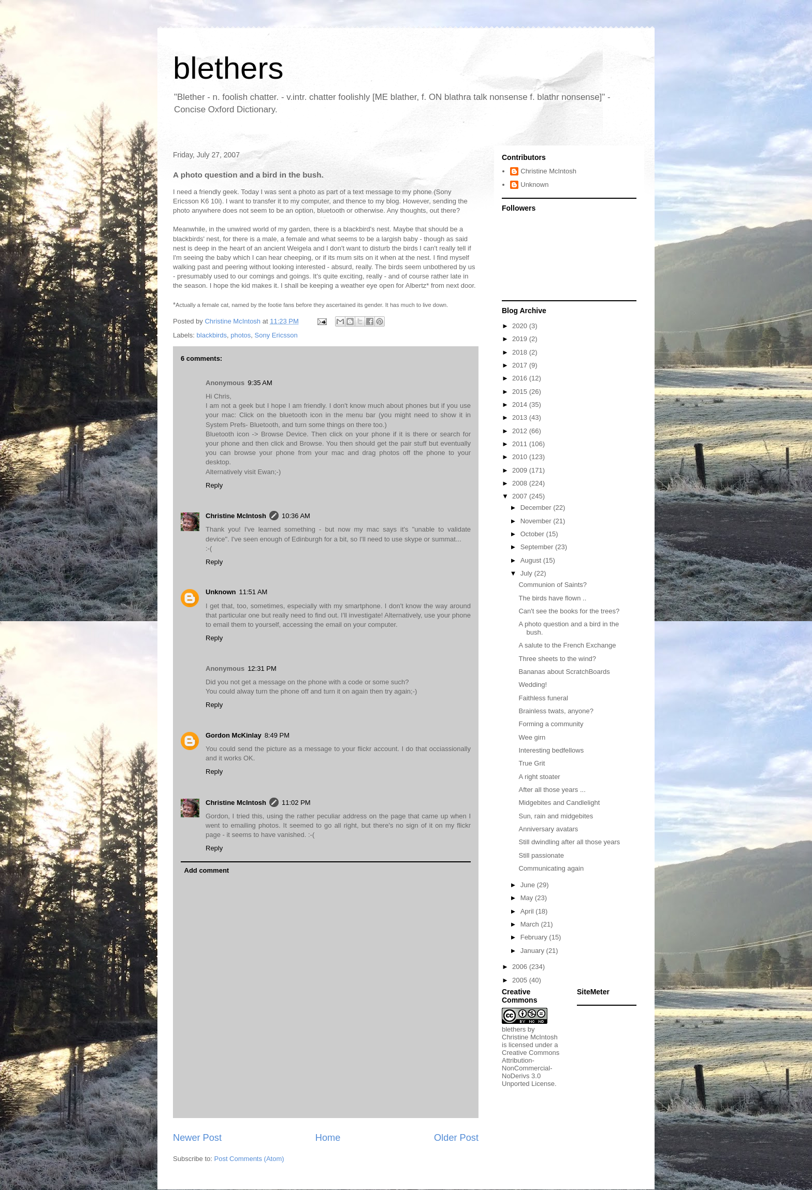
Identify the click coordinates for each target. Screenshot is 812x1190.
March (530, 924)
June (528, 885)
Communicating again (551, 868)
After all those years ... (551, 790)
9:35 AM (260, 383)
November (537, 521)
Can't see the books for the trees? (568, 611)
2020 (520, 326)
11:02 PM (296, 802)
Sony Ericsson (276, 335)
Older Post (456, 1138)
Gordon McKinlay (234, 735)
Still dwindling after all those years (569, 842)
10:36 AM (296, 516)
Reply (214, 485)
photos (240, 335)
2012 (520, 431)
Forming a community (550, 724)
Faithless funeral (543, 698)
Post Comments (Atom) (249, 1159)
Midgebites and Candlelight (559, 802)
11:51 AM (253, 592)
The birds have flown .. (552, 598)
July (527, 573)
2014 (520, 404)
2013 (520, 417)
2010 (520, 457)
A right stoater (539, 777)
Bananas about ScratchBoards (564, 671)
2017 (520, 365)
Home (328, 1138)
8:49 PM (277, 735)
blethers (228, 68)
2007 (520, 496)
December (537, 507)
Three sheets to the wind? (557, 659)
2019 (520, 339)
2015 (520, 391)
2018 (520, 352)
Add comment (206, 870)
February (534, 937)
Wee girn (531, 737)
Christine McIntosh (236, 516)
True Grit (531, 763)
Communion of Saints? (552, 585)
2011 (520, 444)
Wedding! (532, 684)
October (533, 534)
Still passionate (540, 855)
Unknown (221, 592)
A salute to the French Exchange (567, 645)
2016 (520, 378)
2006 (520, 967)
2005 (520, 980)
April (528, 911)
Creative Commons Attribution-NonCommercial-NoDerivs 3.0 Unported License (530, 1068)
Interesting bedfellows (551, 750)
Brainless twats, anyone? (555, 711)
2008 (520, 483)
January (533, 950)
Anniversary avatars (548, 829)
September (537, 547)
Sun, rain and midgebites (555, 816)
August (531, 560)
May (527, 898)
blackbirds (212, 335)
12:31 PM (262, 668)
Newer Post (197, 1138)
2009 (520, 470)
